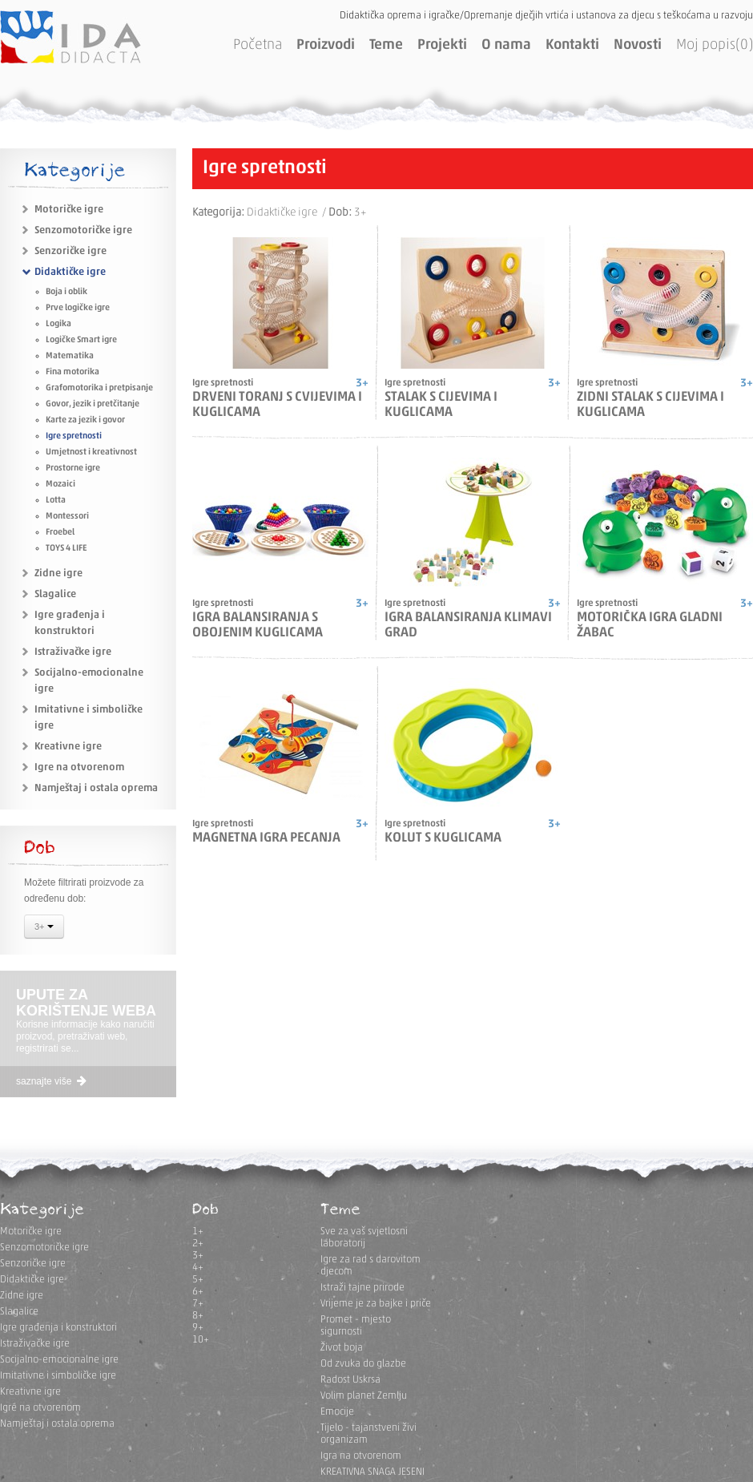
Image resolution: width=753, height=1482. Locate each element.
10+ (200, 1340)
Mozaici (60, 484)
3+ (44, 928)
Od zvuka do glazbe (363, 1364)
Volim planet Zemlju (363, 1396)
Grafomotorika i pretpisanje (99, 388)
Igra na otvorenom (360, 1456)
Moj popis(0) (714, 45)
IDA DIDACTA (70, 36)
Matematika (70, 356)
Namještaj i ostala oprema (96, 788)
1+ (197, 1231)
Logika (58, 324)
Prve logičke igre (78, 308)
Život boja (341, 1348)
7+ (197, 1303)
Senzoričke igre (70, 251)
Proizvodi (325, 45)
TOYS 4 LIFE (66, 548)
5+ (197, 1279)
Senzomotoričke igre (83, 230)
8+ (197, 1315)
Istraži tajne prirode (362, 1287)
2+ (197, 1243)
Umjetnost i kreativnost (91, 452)
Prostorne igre (73, 468)
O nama (506, 45)
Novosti (638, 45)
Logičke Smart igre (81, 340)
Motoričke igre (68, 209)
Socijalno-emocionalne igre (59, 1360)
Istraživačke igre (72, 652)
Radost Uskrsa (350, 1380)
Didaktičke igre (70, 272)
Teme (386, 45)
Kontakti (572, 45)
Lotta (56, 500)
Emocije (337, 1412)
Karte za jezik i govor (85, 420)
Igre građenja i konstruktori (58, 1327)
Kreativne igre (68, 746)
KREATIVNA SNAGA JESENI (372, 1472)
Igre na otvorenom (79, 767)
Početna (257, 45)
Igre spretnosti (74, 436)
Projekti (442, 45)
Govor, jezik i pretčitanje (92, 404)
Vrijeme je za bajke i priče (375, 1303)
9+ (197, 1327)
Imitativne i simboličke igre (58, 1376)
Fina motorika (72, 372)
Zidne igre (58, 573)
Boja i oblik (66, 292)
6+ (197, 1291)
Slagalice (55, 594)
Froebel (60, 532)
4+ (197, 1267)
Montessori (67, 516)
